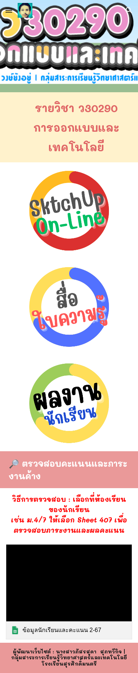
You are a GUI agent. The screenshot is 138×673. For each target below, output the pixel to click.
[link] (69, 591)
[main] (69, 127)
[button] (9, 10)
